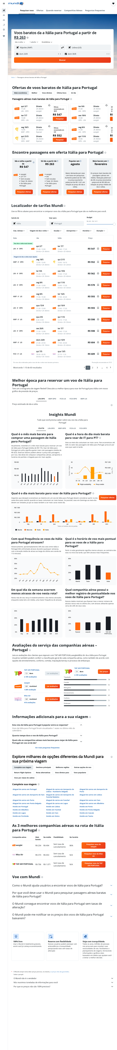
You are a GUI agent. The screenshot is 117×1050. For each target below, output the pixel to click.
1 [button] (87, 367)
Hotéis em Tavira (86, 816)
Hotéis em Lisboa (53, 806)
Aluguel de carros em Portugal (25, 789)
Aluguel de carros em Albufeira (92, 803)
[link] (24, 192)
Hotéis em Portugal (20, 806)
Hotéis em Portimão (21, 816)
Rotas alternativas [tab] (43, 772)
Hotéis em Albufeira (20, 810)
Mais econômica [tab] (20, 93)
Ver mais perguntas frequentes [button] (47, 748)
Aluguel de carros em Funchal (57, 800)
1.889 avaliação (30, 690)
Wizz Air (27, 696)
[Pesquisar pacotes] (4, 25)
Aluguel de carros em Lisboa (91, 795)
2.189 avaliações (30, 677)
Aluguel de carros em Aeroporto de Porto (93, 790)
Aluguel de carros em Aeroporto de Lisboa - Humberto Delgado (60, 790)
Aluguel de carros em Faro (90, 800)
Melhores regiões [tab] (62, 767)
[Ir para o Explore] (4, 29)
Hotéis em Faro (52, 813)
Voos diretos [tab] (47, 93)
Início (13, 77)
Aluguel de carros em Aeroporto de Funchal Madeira (60, 796)
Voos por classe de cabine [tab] (24, 778)
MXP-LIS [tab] (84, 399)
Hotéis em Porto (86, 806)
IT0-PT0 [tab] (41, 428)
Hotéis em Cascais (87, 813)
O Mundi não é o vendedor (64, 978)
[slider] (114, 224)
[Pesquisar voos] (4, 10)
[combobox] (47, 42)
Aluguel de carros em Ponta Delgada (27, 803)
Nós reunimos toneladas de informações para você (64, 982)
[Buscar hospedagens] (4, 15)
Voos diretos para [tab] (62, 772)
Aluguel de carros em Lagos (57, 803)
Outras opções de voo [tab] (82, 767)
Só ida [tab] (73, 93)
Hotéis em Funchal (53, 810)
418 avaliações (29, 702)
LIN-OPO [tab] (41, 399)
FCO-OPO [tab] (73, 399)
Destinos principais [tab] (43, 767)
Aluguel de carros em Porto (23, 800)
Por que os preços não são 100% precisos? (64, 986)
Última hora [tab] (61, 93)
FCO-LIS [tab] (63, 399)
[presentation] (28, 38)
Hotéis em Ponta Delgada (90, 810)
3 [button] (97, 367)
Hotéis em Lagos (19, 813)
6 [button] (107, 367)
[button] (3, 3)
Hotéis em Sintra (52, 816)
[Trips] (4, 36)
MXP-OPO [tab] (52, 399)
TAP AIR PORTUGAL (32, 670)
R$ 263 (20, 37)
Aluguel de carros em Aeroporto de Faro (28, 795)
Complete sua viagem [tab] (22, 767)
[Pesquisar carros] (4, 20)
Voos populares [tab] (80, 772)
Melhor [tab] (34, 93)
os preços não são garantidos (59, 972)
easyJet (27, 683)
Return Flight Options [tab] (22, 772)
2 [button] (92, 367)
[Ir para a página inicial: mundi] (16, 3)
